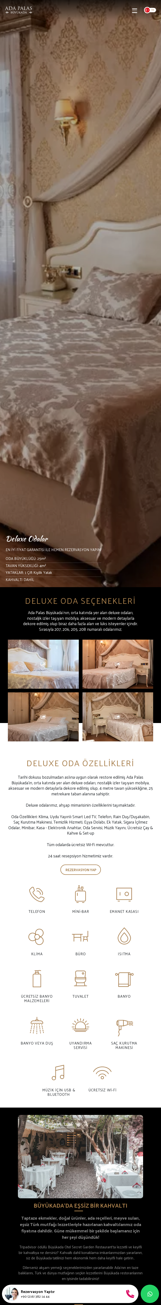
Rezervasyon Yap (81, 870)
